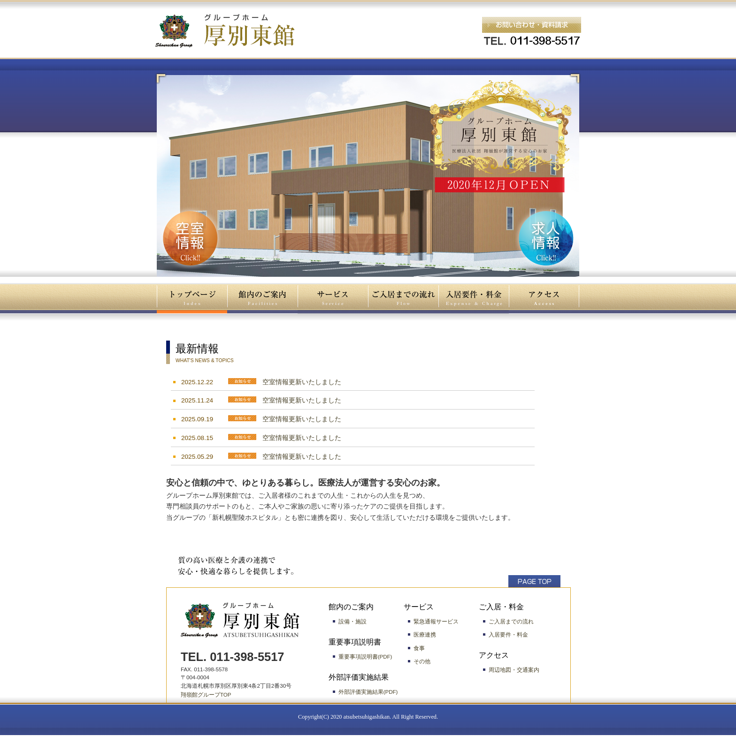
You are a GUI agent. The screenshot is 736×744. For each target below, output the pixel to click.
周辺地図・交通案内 (514, 670)
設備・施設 (352, 621)
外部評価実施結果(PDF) (368, 692)
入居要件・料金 (508, 635)
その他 (422, 661)
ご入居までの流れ (511, 621)
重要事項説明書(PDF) (365, 657)
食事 (419, 648)
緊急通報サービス (436, 621)
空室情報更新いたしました (301, 382)
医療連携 (425, 635)
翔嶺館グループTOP (206, 695)
